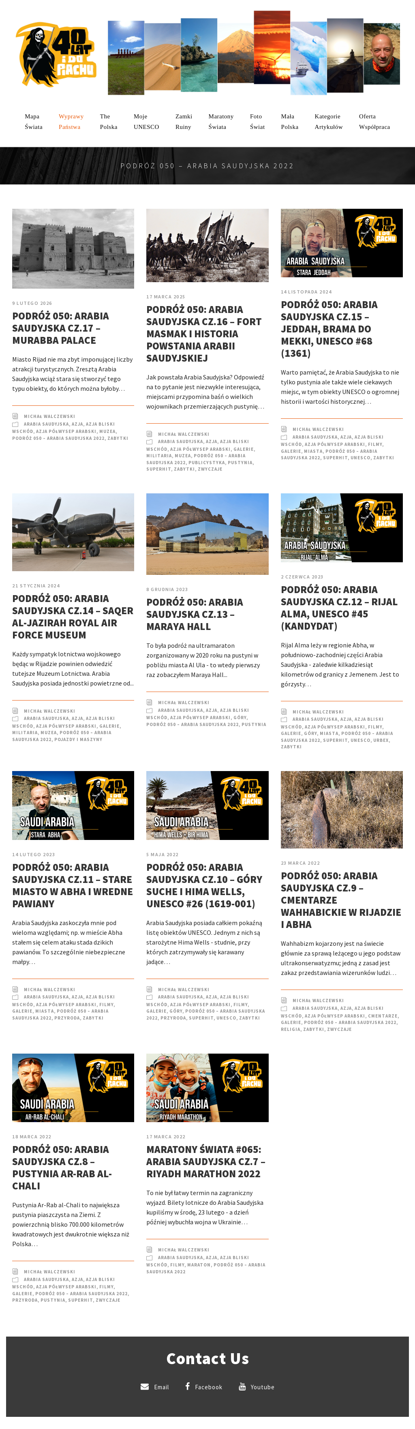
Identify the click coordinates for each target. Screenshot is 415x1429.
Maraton (199, 1265)
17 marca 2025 (166, 297)
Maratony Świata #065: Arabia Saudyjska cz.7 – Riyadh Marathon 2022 (205, 1161)
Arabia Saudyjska (46, 424)
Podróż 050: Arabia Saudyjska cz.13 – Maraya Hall (194, 614)
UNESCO (360, 458)
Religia (290, 1029)
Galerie (243, 449)
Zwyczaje (210, 469)
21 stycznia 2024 (36, 586)
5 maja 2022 (162, 854)
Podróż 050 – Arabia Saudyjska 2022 (58, 438)
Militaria (159, 455)
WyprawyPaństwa (71, 121)
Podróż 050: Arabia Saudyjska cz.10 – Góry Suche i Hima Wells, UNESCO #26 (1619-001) (204, 885)
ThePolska (109, 121)
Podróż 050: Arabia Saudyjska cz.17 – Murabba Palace (60, 328)
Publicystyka (206, 462)
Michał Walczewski (49, 416)
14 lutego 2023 (33, 854)
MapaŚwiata (34, 121)
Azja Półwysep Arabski (66, 431)
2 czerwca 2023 (302, 577)
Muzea (107, 431)
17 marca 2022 (166, 1136)
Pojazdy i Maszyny (78, 739)
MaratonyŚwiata (221, 121)
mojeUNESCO (146, 121)
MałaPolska (290, 121)
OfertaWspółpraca (374, 121)
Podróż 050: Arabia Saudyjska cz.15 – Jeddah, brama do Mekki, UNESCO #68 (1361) (329, 329)
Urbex (381, 740)
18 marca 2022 (31, 1136)
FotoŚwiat (257, 121)
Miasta (313, 451)
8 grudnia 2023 (167, 589)
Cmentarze (383, 1016)
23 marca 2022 (300, 863)
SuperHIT (158, 469)
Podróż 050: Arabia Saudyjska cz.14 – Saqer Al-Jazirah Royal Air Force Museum (72, 616)
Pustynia (240, 462)
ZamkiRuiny (184, 121)
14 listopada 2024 (306, 292)
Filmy (375, 444)
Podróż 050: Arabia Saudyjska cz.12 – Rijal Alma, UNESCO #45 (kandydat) (339, 607)
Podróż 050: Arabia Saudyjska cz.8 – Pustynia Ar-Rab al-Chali (62, 1167)
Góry (239, 717)
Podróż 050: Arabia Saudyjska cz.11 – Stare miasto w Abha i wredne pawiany (72, 885)
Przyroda (67, 1018)
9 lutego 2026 (32, 303)
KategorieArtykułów (329, 121)
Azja (77, 424)
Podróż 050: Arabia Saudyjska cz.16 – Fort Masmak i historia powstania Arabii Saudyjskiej (204, 333)
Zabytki (117, 438)
